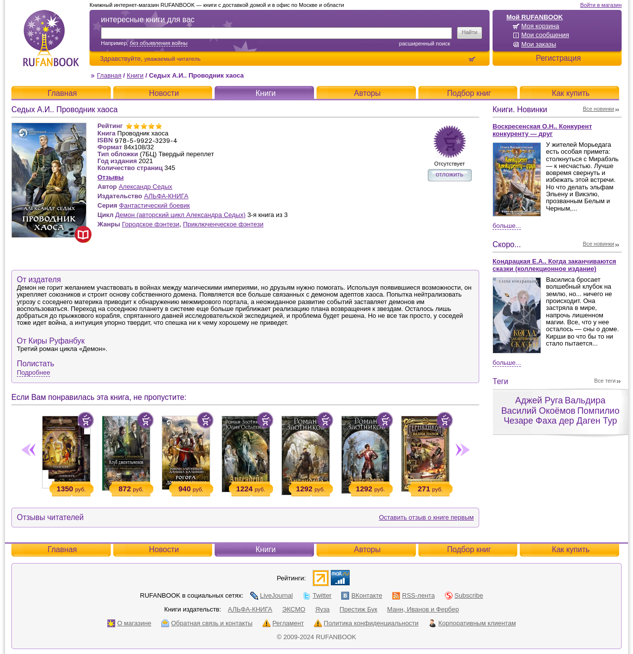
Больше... (507, 225)
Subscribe (464, 595)
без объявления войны (158, 43)
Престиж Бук (358, 609)
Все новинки (599, 109)
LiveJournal (271, 595)
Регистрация (558, 58)
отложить (449, 174)
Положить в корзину (85, 420)
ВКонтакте (361, 595)
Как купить (570, 93)
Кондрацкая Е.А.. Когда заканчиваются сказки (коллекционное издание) (554, 265)
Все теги (605, 381)
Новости (164, 93)
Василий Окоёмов (538, 411)
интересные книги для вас (147, 19)
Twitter (317, 595)
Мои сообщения (545, 35)
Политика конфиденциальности (366, 623)
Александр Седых (145, 186)
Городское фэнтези (151, 224)
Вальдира (585, 400)
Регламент (283, 623)
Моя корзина (540, 26)
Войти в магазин (601, 5)
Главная (109, 75)
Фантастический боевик (154, 205)
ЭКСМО (294, 609)
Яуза (323, 609)
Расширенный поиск (424, 43)
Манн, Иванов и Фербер (423, 609)
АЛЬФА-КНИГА (166, 196)
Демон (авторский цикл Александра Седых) (180, 214)
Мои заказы (538, 44)
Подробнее (33, 372)
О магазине (129, 623)
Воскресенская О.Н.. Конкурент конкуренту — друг (542, 130)
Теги (500, 381)
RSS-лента (413, 595)
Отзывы (110, 177)
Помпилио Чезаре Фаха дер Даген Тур (561, 416)
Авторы (367, 93)
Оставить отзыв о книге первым (426, 517)
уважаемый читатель (172, 58)
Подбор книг (469, 93)
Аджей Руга (539, 400)
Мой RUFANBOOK (534, 17)
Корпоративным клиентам (472, 623)
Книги (135, 75)
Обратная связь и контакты (207, 623)
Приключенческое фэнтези (223, 224)
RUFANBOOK (51, 38)
